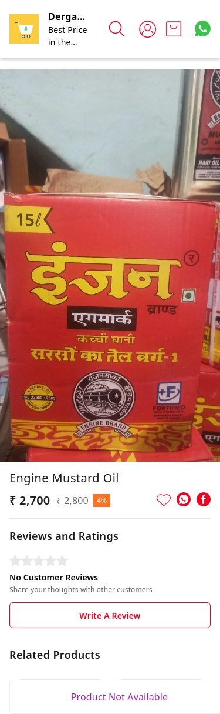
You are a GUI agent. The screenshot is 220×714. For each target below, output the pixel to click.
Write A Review (109, 615)
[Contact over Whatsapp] (203, 28)
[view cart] (173, 29)
